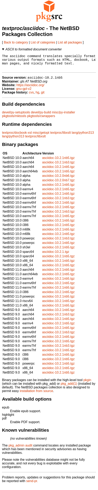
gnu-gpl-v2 (23, 92)
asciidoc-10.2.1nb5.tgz (58, 161)
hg (37, 96)
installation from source (36, 395)
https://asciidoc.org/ (30, 89)
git (42, 96)
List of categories (43, 42)
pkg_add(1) (69, 387)
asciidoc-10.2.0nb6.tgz (58, 179)
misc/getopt (41, 136)
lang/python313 (83, 136)
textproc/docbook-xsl (17, 136)
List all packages (70, 42)
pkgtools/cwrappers (41, 120)
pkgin (87, 384)
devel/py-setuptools (16, 116)
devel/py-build (41, 116)
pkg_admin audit (20, 449)
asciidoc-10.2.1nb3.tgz (58, 166)
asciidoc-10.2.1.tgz (55, 255)
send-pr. (32, 485)
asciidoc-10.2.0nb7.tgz (58, 184)
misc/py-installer (63, 116)
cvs (31, 96)
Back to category (16, 42)
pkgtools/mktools (14, 120)
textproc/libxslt (60, 136)
